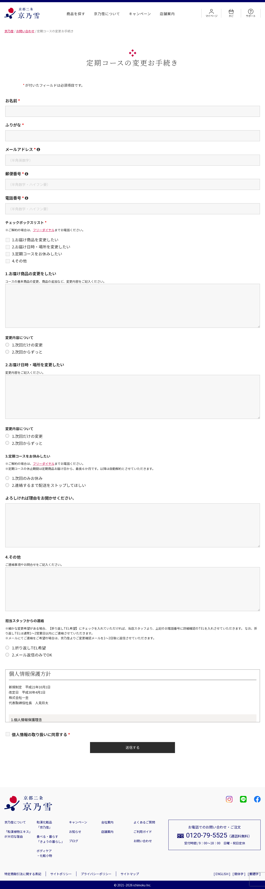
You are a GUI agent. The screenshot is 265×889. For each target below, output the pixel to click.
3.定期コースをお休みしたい (37, 253)
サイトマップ (130, 874)
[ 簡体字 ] (239, 874)
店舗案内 (167, 13)
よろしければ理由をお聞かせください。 (40, 498)
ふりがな (14, 125)
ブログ (73, 841)
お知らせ (75, 831)
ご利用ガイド (142, 831)
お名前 (12, 100)
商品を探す (76, 13)
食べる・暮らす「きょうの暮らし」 (50, 838)
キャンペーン (140, 13)
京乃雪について (107, 13)
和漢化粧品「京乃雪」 (44, 824)
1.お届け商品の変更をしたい (30, 273)
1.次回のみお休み (27, 478)
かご (231, 13)
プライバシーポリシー (96, 874)
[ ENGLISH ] (222, 874)
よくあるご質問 (144, 822)
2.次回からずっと (27, 352)
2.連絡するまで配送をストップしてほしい (49, 485)
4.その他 (19, 260)
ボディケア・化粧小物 (44, 853)
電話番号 (16, 198)
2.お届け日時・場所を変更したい (41, 246)
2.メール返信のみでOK (32, 655)
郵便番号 (16, 173)
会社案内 (107, 822)
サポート (250, 13)
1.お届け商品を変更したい (35, 239)
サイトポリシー (61, 874)
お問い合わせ (142, 841)
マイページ (211, 13)
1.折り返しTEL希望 (29, 647)
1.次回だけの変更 (27, 345)
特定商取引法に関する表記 (22, 874)
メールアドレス (22, 149)
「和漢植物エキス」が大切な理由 (18, 834)
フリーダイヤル (43, 230)
